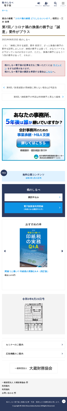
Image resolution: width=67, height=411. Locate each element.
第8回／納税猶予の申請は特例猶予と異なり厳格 (37, 97)
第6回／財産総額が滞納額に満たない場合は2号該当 (32, 87)
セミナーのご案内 (14, 345)
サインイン (38, 4)
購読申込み (46, 4)
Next (62, 251)
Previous (4, 251)
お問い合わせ (7, 393)
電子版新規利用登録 (33, 207)
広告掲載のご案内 (14, 354)
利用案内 (6, 386)
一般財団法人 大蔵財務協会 (13, 382)
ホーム (5, 10)
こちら (49, 72)
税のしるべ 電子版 (7, 4)
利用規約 (6, 389)
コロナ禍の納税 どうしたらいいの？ (32, 18)
